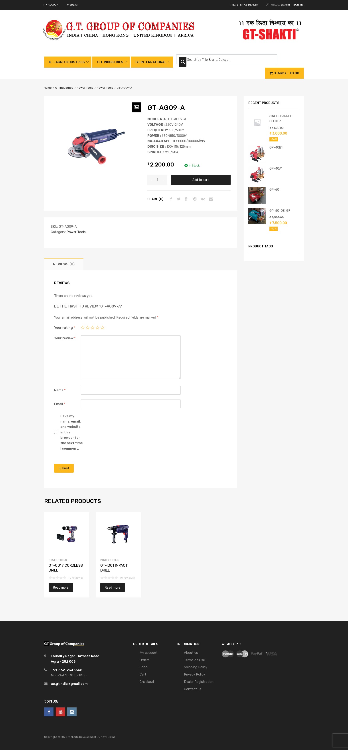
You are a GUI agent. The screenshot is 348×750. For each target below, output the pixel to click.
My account (149, 653)
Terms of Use (194, 660)
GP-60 (274, 189)
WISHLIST (73, 4)
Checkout (147, 682)
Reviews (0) (64, 264)
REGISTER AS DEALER (244, 4)
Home (48, 87)
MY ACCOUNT (52, 4)
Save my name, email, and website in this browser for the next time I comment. (71, 432)
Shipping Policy (195, 667)
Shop (144, 667)
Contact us (192, 689)
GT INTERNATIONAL (150, 62)
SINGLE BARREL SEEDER (280, 118)
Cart (143, 674)
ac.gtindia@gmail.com (69, 684)
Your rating (64, 328)
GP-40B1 (276, 147)
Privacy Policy (194, 674)
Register (298, 4)
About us (191, 653)
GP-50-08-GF (279, 210)
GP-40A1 (275, 168)
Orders (145, 660)
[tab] (63, 264)
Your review (65, 338)
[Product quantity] (157, 180)
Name (60, 390)
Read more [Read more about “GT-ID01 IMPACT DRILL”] (112, 587)
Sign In (285, 4)
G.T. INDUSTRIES (110, 62)
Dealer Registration (199, 682)
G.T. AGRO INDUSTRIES (67, 62)
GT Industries (64, 87)
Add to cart (200, 180)
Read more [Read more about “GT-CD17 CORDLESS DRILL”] (61, 587)
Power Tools (85, 87)
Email (59, 404)
